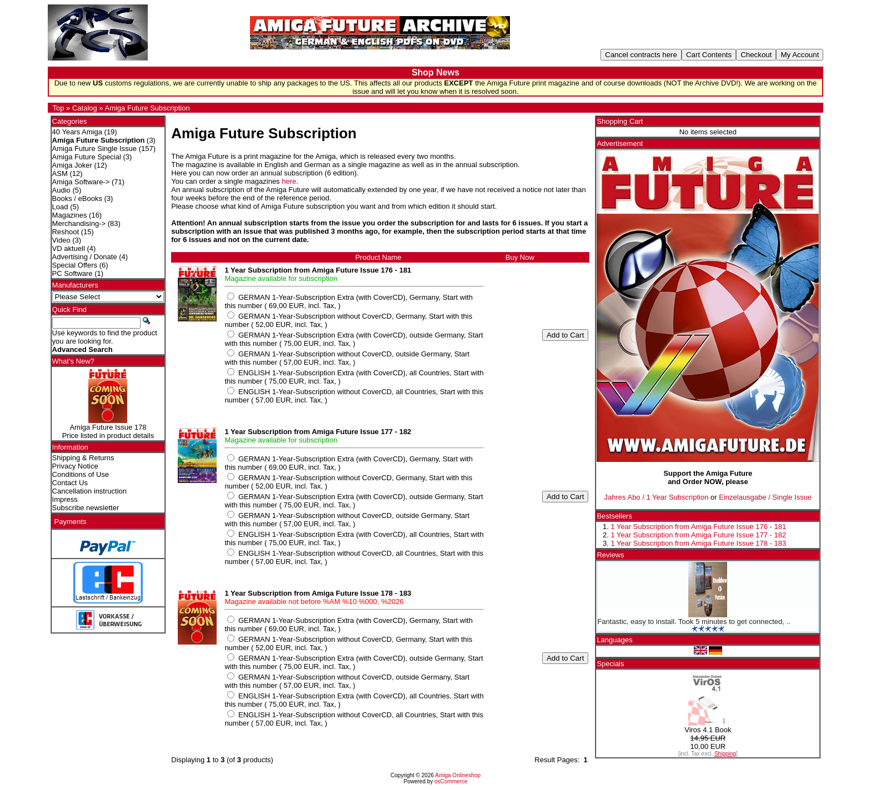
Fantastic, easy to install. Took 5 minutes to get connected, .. (693, 621)
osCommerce (450, 781)
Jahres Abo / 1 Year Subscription (656, 497)
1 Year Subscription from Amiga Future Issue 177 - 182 (698, 535)
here (289, 181)
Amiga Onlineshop (457, 775)
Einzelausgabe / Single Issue (765, 497)
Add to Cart (565, 335)
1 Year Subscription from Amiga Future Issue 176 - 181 (698, 526)
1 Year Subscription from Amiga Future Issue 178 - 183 (698, 543)
